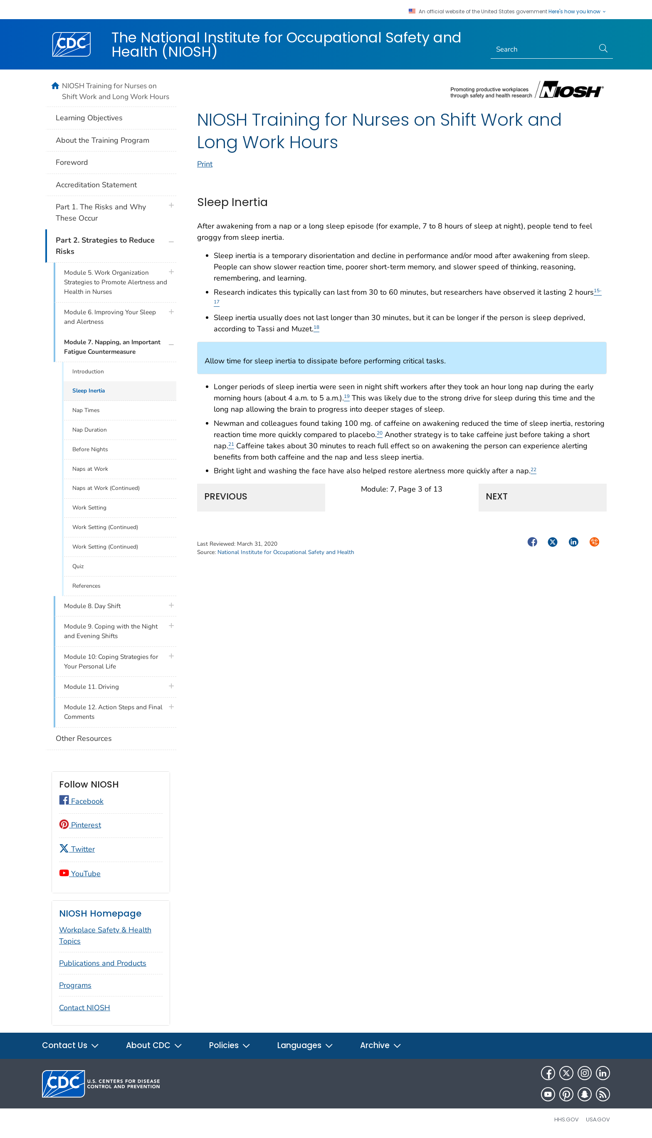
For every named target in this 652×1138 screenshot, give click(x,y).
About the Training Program (102, 140)
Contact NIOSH (84, 1008)
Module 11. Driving (91, 687)
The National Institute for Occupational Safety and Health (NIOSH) (286, 44)
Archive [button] (381, 1045)
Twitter (77, 849)
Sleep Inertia (88, 391)
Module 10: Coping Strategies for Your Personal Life (111, 662)
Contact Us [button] (70, 1045)
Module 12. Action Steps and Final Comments (113, 712)
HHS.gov (566, 1119)
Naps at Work (90, 469)
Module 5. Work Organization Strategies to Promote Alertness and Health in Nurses (115, 282)
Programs (75, 985)
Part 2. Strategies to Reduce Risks (105, 245)
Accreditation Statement (96, 185)
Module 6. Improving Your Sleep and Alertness (110, 317)
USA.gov (598, 1119)
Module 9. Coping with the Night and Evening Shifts (111, 631)
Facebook (81, 801)
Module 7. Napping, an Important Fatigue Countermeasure (112, 347)
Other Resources (84, 738)
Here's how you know (577, 12)
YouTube (80, 874)
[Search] (543, 49)
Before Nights (90, 449)
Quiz (78, 566)
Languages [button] (305, 1045)
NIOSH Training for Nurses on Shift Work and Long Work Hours (115, 91)
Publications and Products (102, 963)
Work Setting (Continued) (105, 527)
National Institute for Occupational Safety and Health (285, 552)
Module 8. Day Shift (92, 606)
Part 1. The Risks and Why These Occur (101, 212)
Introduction (88, 371)
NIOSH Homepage (100, 913)
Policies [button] (230, 1045)
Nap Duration (89, 430)
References (86, 586)
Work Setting (89, 508)
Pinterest (80, 825)
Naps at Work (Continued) (106, 488)
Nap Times (86, 410)
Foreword (72, 162)
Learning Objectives (89, 118)
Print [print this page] (204, 164)
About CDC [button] (154, 1045)
